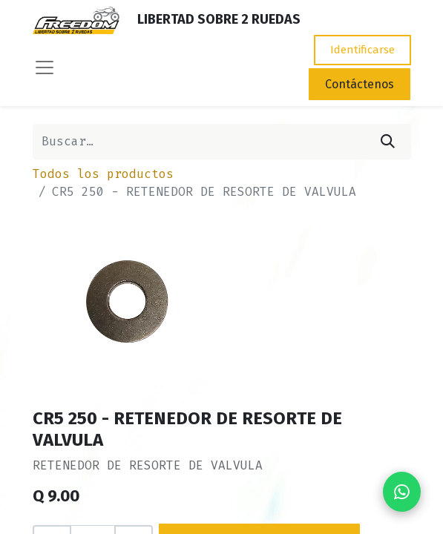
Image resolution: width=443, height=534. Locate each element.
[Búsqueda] (387, 141)
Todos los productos (103, 174)
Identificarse (362, 49)
